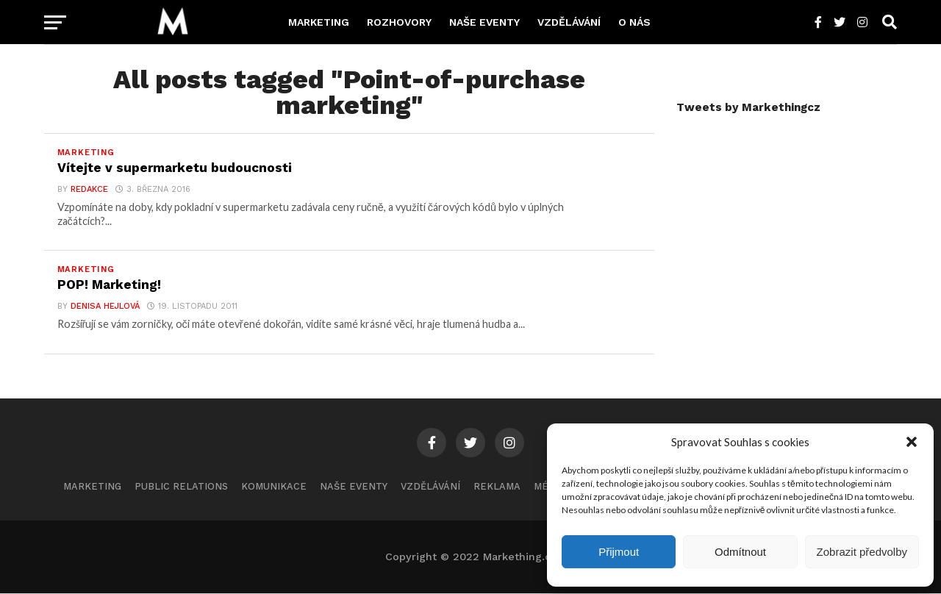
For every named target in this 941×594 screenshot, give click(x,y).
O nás (634, 22)
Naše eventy (484, 22)
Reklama (496, 487)
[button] (911, 441)
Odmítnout (740, 551)
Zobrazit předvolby (862, 551)
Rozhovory (399, 22)
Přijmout (618, 551)
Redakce (88, 189)
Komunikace (274, 487)
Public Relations (181, 487)
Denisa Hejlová (104, 307)
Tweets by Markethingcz (748, 107)
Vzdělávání (569, 22)
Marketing (318, 22)
